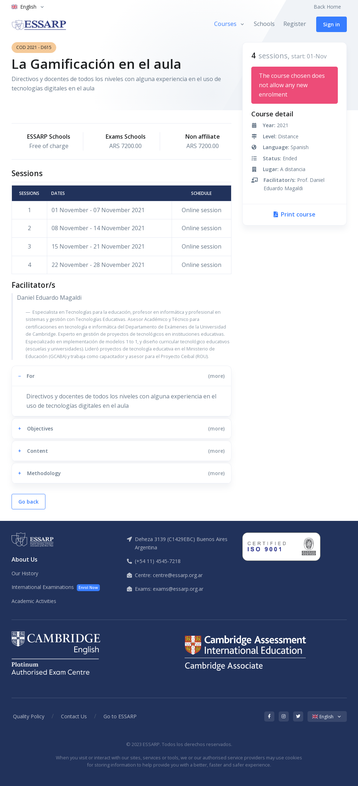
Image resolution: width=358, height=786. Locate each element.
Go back (28, 501)
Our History (25, 573)
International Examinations (56, 587)
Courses (225, 24)
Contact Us (74, 716)
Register (294, 24)
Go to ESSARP (120, 716)
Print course (294, 214)
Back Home (327, 6)
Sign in (331, 24)
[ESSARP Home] (39, 24)
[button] (121, 376)
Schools (264, 24)
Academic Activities (34, 601)
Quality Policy (28, 716)
